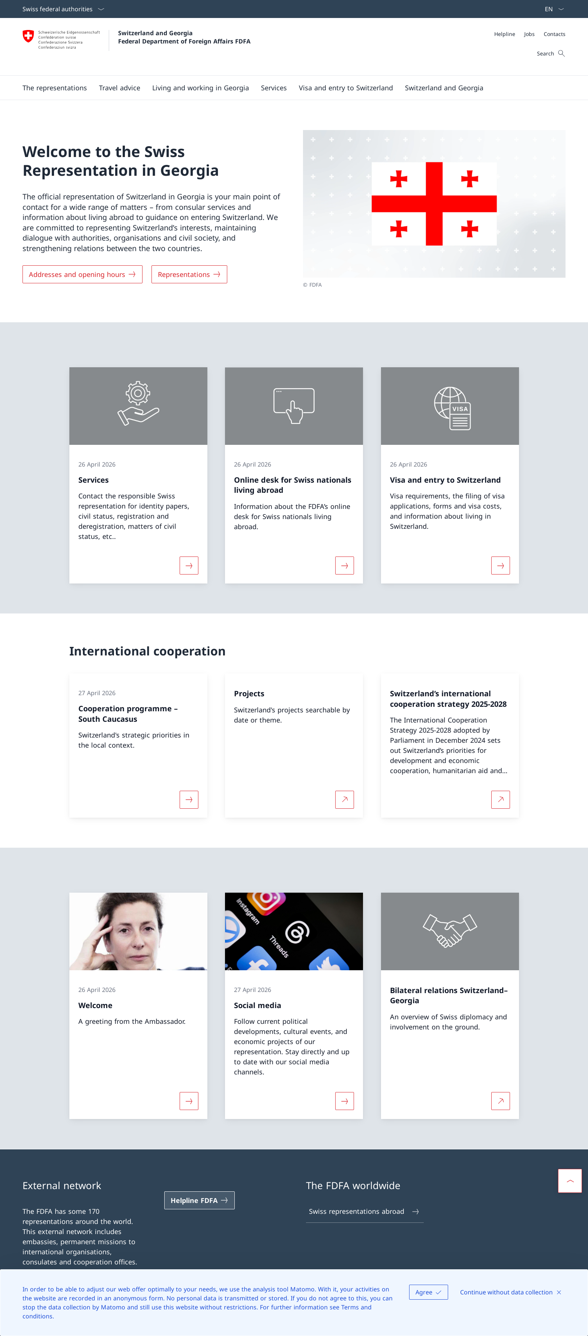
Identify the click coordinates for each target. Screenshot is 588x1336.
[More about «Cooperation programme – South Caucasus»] (189, 800)
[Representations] (189, 274)
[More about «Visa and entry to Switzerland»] (500, 565)
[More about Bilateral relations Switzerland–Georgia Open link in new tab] (500, 1101)
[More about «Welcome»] (189, 1101)
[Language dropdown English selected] (552, 9)
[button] (54, 88)
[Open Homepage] (136, 46)
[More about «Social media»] (344, 1101)
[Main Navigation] (288, 88)
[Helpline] (505, 34)
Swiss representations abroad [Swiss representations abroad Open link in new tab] (364, 1211)
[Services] (274, 88)
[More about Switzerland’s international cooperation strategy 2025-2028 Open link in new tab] (500, 800)
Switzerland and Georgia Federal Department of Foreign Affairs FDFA (184, 37)
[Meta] (530, 34)
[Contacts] (554, 34)
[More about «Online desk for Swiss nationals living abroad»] (344, 565)
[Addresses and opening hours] (82, 274)
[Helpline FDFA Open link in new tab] (199, 1200)
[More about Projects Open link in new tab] (344, 800)
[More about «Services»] (189, 565)
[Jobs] (529, 34)
